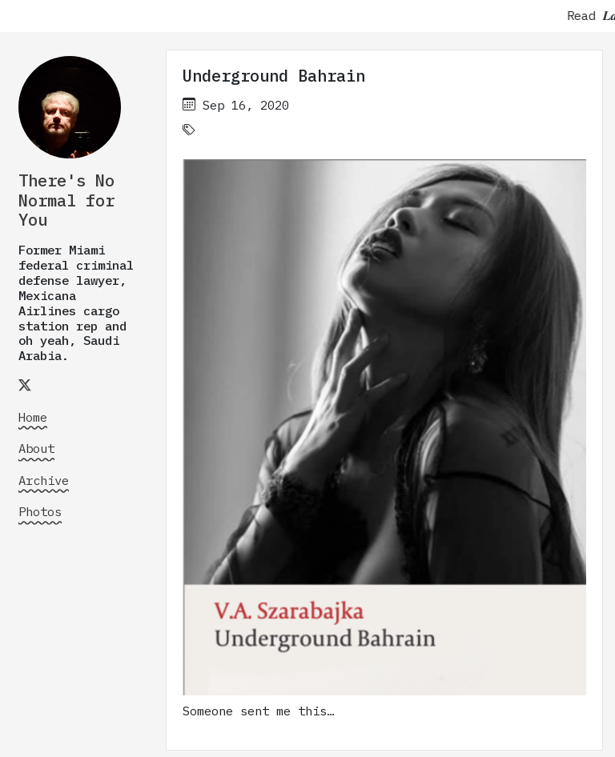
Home (32, 417)
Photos (40, 511)
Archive (43, 480)
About (36, 448)
